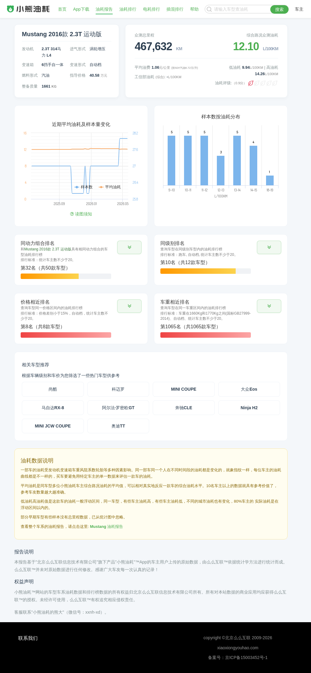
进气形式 (78, 49)
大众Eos (249, 389)
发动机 (28, 49)
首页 (62, 9)
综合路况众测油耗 (262, 35)
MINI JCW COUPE (53, 426)
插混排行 (174, 9)
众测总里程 (144, 35)
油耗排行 (127, 9)
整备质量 (30, 86)
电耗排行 (151, 9)
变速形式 (78, 64)
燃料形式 (30, 75)
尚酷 (53, 389)
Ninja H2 (249, 407)
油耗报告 (104, 9)
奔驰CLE (183, 407)
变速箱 (28, 64)
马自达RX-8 (53, 407)
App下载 (81, 9)
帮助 (194, 9)
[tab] (81, 260)
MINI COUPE (183, 389)
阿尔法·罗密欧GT (118, 407)
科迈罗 (118, 389)
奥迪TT (118, 426)
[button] (129, 247)
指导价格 (78, 75)
